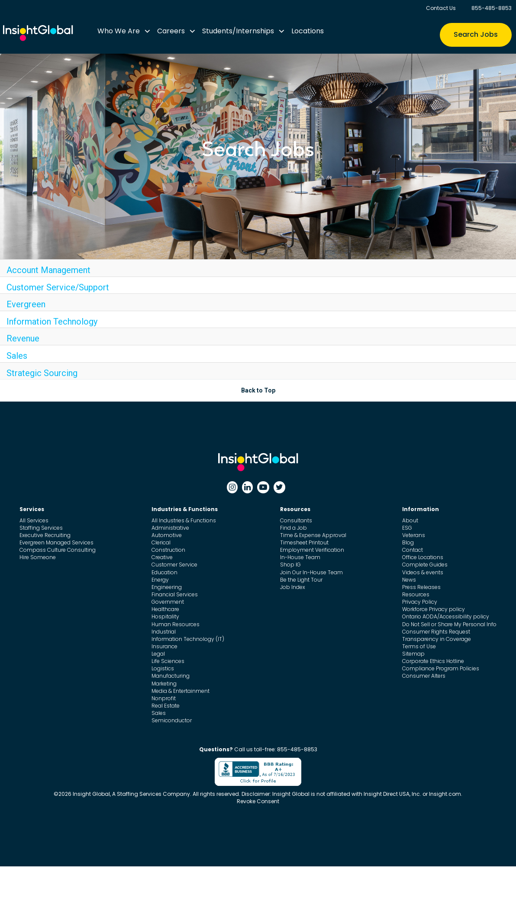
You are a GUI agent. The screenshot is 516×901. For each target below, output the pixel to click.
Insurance (164, 646)
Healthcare (165, 609)
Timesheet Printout (304, 542)
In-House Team (300, 557)
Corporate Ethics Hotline (433, 661)
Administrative (170, 527)
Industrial (164, 631)
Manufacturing (171, 675)
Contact (412, 549)
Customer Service (174, 564)
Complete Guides (425, 564)
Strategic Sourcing (41, 373)
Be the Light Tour (301, 579)
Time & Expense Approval (313, 535)
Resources (415, 594)
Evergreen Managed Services (56, 542)
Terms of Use (419, 646)
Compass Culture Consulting (57, 549)
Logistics (163, 668)
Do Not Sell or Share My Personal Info (449, 624)
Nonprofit (164, 698)
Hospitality (165, 616)
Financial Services (175, 594)
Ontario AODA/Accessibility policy (445, 616)
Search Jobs (476, 34)
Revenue (22, 338)
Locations (307, 31)
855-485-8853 (491, 8)
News (409, 579)
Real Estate (166, 705)
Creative (162, 557)
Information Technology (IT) (188, 639)
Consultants (296, 520)
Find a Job (293, 527)
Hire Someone (37, 557)
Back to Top (258, 390)
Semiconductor (172, 720)
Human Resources (176, 624)
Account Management (48, 270)
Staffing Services (41, 527)
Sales (16, 356)
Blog (408, 542)
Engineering (167, 587)
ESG (407, 527)
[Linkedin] (247, 487)
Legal (158, 653)
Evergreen (25, 304)
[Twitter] (279, 487)
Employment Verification (312, 549)
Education (164, 572)
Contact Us (441, 8)
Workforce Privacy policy (433, 609)
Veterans (413, 535)
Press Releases (421, 587)
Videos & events (422, 572)
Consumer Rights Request (436, 631)
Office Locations (422, 557)
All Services (33, 520)
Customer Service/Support (57, 287)
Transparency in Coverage (436, 639)
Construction (168, 549)
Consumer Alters (423, 675)
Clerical (161, 542)
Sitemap (413, 653)
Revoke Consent (258, 801)
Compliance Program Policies (440, 668)
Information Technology (51, 321)
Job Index (292, 587)
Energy (160, 579)
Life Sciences (168, 661)
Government (168, 601)
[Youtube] (263, 487)
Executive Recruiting (45, 535)
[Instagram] (232, 487)
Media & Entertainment (181, 691)
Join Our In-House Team (311, 572)
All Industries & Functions (184, 520)
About (410, 520)
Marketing (164, 683)
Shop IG (290, 564)
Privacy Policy (419, 601)
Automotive (167, 535)
